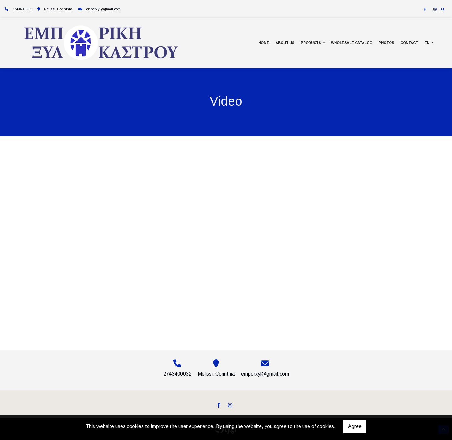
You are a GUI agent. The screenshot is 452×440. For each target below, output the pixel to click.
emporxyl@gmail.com (103, 9)
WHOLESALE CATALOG (351, 43)
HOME (263, 43)
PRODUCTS (311, 43)
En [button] (427, 43)
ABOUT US (285, 43)
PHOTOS (386, 43)
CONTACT (409, 43)
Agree (355, 426)
